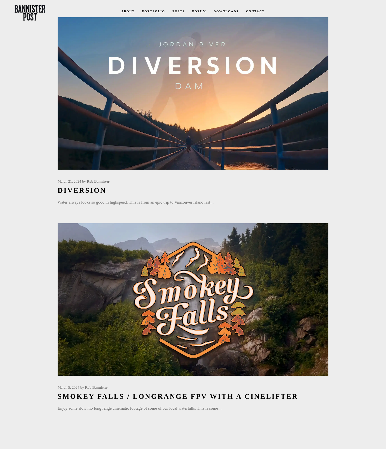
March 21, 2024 (69, 181)
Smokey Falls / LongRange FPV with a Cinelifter (178, 396)
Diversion (82, 190)
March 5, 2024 (68, 387)
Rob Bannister (98, 181)
